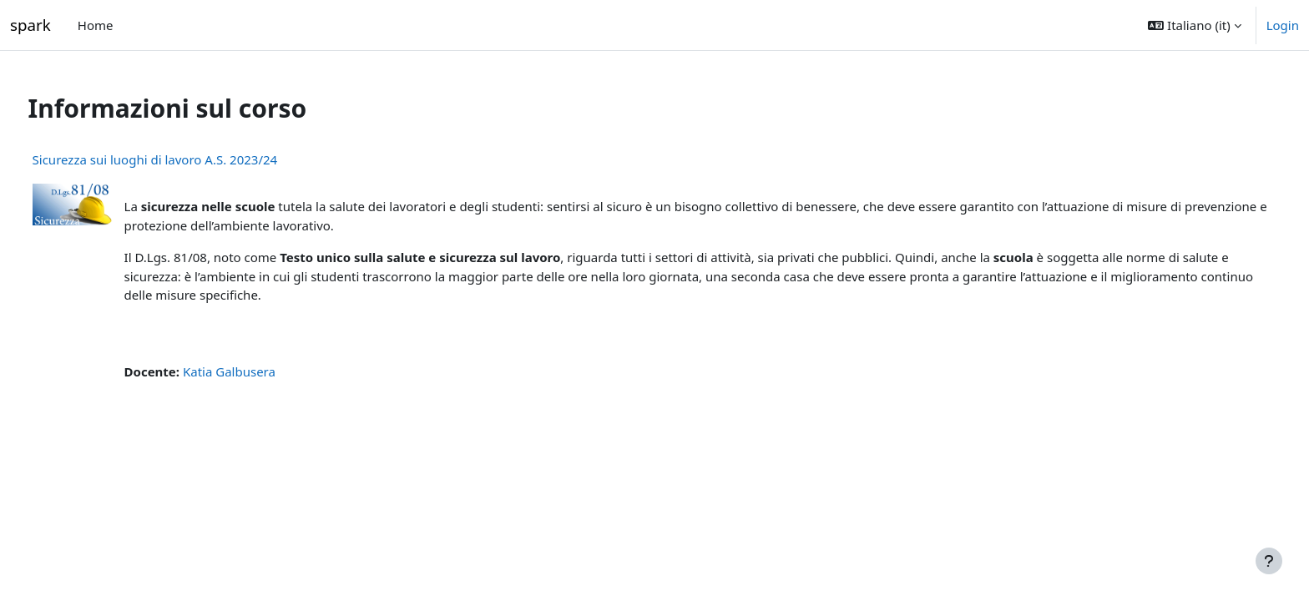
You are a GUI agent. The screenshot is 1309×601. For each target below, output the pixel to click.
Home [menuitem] (96, 25)
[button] (1194, 25)
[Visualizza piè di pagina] (1269, 561)
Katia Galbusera (260, 371)
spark (30, 24)
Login (1282, 25)
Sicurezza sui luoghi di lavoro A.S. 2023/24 (186, 159)
